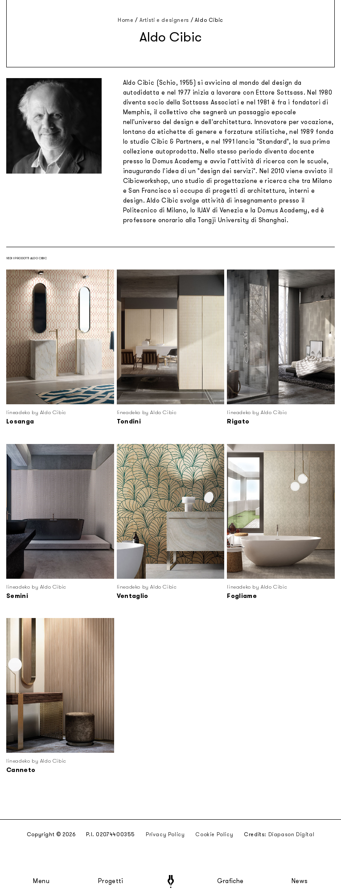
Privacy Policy (165, 834)
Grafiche (230, 881)
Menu (41, 881)
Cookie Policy (214, 834)
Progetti (110, 881)
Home (125, 20)
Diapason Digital (291, 834)
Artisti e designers (164, 20)
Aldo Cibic (209, 20)
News (300, 881)
